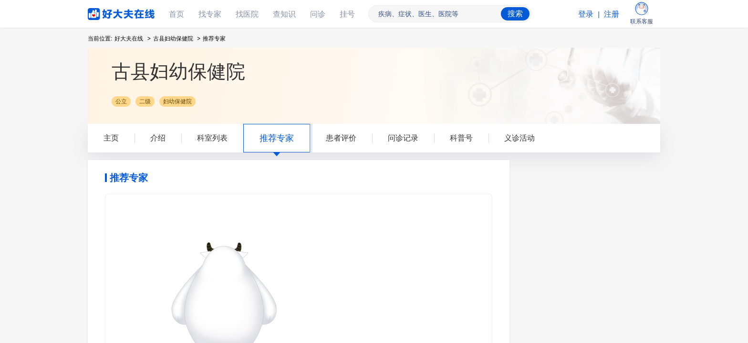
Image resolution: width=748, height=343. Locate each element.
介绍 (158, 138)
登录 (585, 14)
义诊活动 (519, 138)
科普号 (461, 138)
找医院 (247, 14)
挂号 (347, 14)
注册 (611, 14)
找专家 (209, 14)
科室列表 (212, 138)
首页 (176, 14)
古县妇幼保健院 (173, 38)
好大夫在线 (107, 12)
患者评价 (341, 138)
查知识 (284, 14)
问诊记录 (403, 138)
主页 (111, 138)
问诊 (317, 14)
